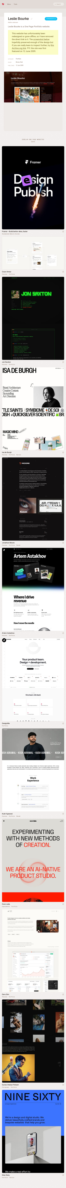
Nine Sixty (6, 1175)
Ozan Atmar (6, 272)
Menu (9, 4)
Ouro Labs (6, 904)
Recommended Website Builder (11, 234)
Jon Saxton (6, 362)
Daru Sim (5, 994)
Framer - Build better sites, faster (15, 231)
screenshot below (41, 39)
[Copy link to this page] (31, 18)
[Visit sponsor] (63, 232)
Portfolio (18, 59)
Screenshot (51, 18)
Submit (33, 141)
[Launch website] (63, 272)
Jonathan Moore (8, 543)
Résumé (18, 545)
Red (21, 62)
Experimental (6, 906)
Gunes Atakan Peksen (10, 1085)
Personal (4, 274)
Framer (4, 550)
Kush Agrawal (7, 814)
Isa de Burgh (7, 452)
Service (18, 454)
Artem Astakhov (8, 633)
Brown (18, 62)
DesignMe (6, 723)
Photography (5, 1087)
